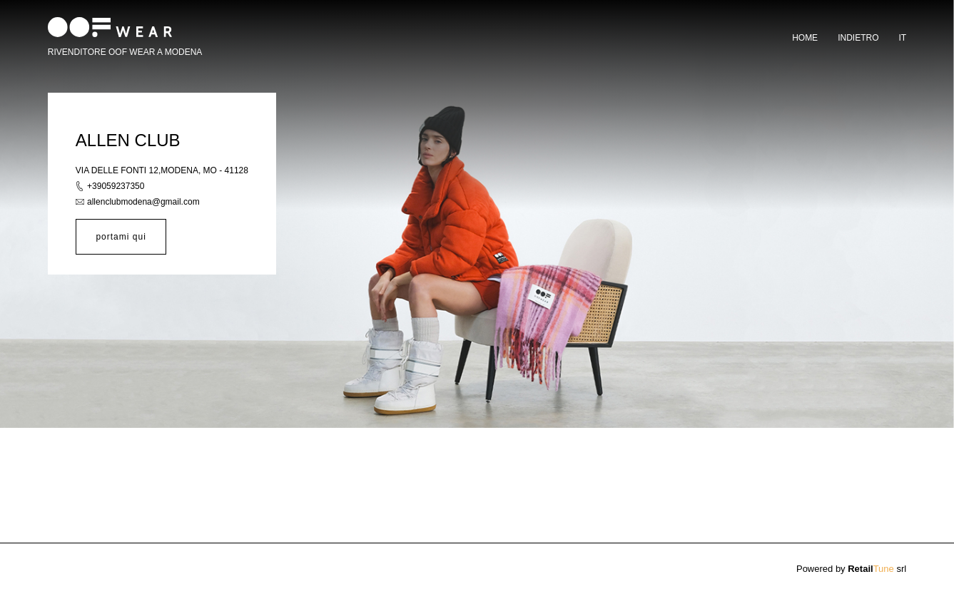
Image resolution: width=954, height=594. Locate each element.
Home (805, 38)
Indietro (858, 38)
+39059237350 (115, 186)
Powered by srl (851, 568)
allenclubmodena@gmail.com (143, 202)
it (902, 38)
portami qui (121, 237)
